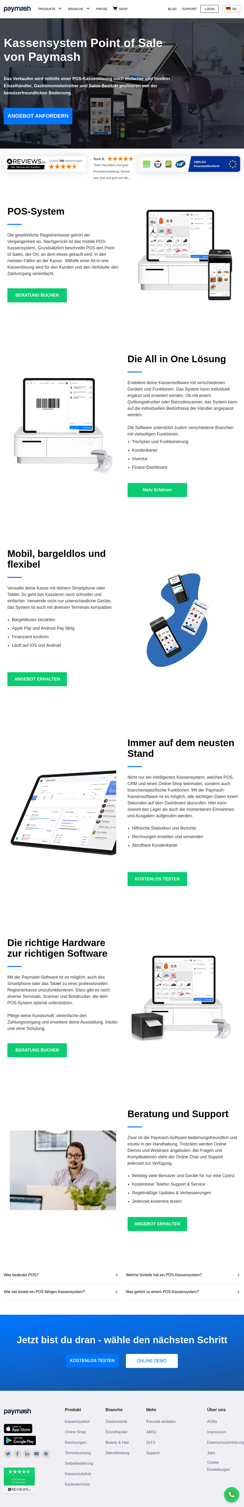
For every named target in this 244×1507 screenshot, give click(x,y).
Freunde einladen (161, 1422)
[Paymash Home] (20, 9)
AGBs (212, 1422)
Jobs (211, 1453)
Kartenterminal (77, 1484)
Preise (101, 9)
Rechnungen (75, 1442)
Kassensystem (77, 1422)
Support (189, 9)
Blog (172, 9)
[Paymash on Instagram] (46, 1454)
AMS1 (151, 1432)
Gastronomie (116, 1422)
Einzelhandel (116, 1432)
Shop (123, 9)
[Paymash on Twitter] (8, 1454)
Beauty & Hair (117, 1442)
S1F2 (150, 1442)
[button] (61, 1275)
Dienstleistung (117, 1453)
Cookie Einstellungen (218, 1466)
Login (209, 9)
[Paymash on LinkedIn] (27, 1454)
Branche (75, 9)
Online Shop (75, 1432)
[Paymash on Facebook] (17, 1454)
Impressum (216, 1432)
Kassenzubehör (78, 1474)
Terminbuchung (78, 1453)
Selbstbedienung (79, 1463)
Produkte (46, 9)
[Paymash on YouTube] (36, 1454)
